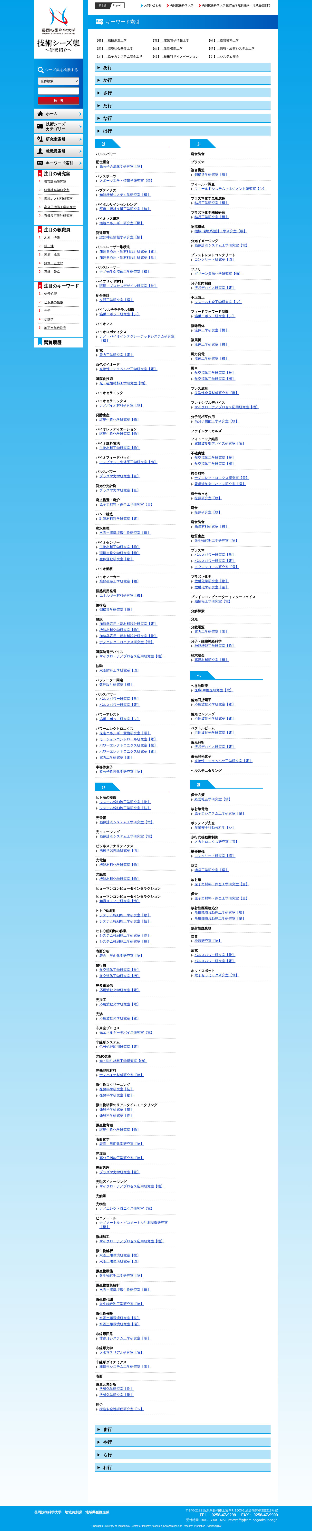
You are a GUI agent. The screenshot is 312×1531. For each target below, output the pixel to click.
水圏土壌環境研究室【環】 (119, 1261)
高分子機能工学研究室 (60, 207)
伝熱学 (49, 319)
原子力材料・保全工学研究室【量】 (126, 504)
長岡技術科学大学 (182, 5)
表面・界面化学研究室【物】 (121, 956)
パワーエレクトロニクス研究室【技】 (128, 745)
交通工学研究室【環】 (116, 300)
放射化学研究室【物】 (116, 1389)
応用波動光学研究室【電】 (119, 990)
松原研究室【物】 (208, 498)
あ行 (107, 67)
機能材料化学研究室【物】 (119, 630)
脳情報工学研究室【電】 (213, 601)
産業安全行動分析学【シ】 (215, 827)
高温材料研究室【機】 (212, 526)
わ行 (107, 1467)
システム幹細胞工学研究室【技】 (125, 808)
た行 (107, 105)
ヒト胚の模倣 (53, 302)
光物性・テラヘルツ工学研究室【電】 (128, 369)
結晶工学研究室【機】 (212, 203)
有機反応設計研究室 (58, 215)
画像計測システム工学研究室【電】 (126, 822)
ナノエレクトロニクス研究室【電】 (126, 642)
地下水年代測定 (55, 328)
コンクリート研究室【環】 (215, 259)
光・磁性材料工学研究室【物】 (123, 383)
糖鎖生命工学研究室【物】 (119, 581)
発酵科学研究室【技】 (116, 1089)
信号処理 (50, 294)
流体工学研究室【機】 (212, 330)
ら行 (107, 1454)
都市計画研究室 (55, 181)
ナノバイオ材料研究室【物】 (121, 405)
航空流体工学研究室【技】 (119, 970)
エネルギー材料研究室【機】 (121, 595)
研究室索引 (55, 139)
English (117, 5)
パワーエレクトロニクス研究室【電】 (128, 751)
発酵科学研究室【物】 (116, 1095)
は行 (107, 131)
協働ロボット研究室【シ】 (119, 314)
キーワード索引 (59, 163)
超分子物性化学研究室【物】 (121, 772)
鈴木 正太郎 (53, 263)
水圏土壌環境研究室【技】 (119, 1255)
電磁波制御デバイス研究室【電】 (220, 443)
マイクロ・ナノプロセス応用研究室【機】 (131, 656)
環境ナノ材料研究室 (58, 198)
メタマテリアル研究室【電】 (121, 1352)
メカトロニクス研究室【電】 (217, 842)
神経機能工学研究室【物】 (215, 646)
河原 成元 (52, 254)
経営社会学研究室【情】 (213, 799)
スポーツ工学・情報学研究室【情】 (126, 181)
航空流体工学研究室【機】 (119, 976)
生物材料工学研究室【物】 (119, 448)
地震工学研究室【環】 (212, 870)
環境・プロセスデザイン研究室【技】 (128, 286)
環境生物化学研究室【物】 (119, 419)
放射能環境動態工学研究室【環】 (220, 912)
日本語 (102, 5)
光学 (47, 311)
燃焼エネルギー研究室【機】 (121, 223)
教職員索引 (55, 151)
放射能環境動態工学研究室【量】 (220, 918)
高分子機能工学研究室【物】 (121, 1158)
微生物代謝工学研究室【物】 (121, 1275)
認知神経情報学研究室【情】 (121, 237)
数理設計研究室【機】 (116, 684)
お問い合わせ (153, 5)
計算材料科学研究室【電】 (119, 519)
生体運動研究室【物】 (116, 559)
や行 (107, 1442)
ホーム (52, 114)
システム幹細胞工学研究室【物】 (125, 802)
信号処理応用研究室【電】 (119, 1047)
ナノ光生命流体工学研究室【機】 (125, 272)
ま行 (107, 1429)
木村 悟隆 (52, 237)
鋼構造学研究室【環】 (116, 610)
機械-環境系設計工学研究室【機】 (221, 231)
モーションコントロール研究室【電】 (128, 739)
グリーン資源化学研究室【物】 (218, 274)
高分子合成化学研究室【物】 (121, 166)
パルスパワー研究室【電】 (119, 705)
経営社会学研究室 (56, 190)
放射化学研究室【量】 (116, 1395)
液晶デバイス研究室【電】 (215, 288)
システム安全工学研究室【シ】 (218, 302)
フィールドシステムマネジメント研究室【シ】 (230, 189)
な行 (107, 118)
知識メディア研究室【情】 (119, 901)
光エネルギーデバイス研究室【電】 (126, 1032)
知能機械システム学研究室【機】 (125, 195)
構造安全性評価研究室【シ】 (121, 1409)
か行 (107, 80)
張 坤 (49, 246)
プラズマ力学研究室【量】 (119, 476)
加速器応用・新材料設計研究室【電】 (128, 251)
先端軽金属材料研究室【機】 (217, 393)
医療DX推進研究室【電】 (214, 690)
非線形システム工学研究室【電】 (125, 1338)
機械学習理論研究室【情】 (119, 850)
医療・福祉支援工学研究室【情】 (125, 209)
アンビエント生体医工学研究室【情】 (128, 462)
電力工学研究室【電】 (116, 355)
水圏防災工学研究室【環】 (119, 670)
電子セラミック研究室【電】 (217, 975)
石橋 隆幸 (52, 272)
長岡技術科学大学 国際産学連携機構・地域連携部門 (236, 5)
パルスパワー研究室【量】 (119, 699)
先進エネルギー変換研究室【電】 (125, 733)
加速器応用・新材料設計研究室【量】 (128, 257)
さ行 (107, 93)
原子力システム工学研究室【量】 (220, 813)
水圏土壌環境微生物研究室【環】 (125, 533)
